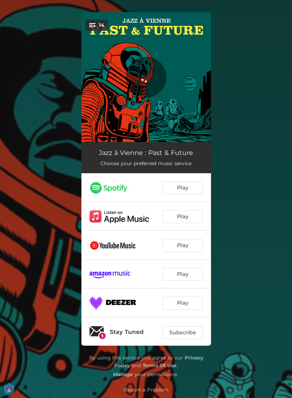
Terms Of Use (160, 365)
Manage (123, 374)
